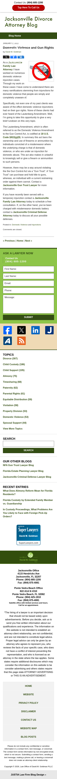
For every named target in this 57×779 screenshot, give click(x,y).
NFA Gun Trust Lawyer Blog (18, 465)
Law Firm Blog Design (27, 774)
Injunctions (36, 225)
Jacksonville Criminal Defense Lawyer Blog (27, 477)
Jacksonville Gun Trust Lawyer (20, 185)
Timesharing (12, 382)
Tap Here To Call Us (28, 7)
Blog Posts (28, 737)
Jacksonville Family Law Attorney (12, 66)
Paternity (10, 388)
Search (28, 450)
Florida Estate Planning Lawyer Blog (23, 471)
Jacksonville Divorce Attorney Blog (28, 22)
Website (28, 694)
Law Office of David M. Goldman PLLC (36, 766)
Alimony (10, 376)
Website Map (28, 728)
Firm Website (16, 42)
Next (28, 241)
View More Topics (13, 428)
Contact (15, 62)
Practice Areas (17, 49)
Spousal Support (14, 423)
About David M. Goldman (22, 55)
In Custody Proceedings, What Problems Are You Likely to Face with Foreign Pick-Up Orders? (27, 513)
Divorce (10, 358)
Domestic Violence (19, 225)
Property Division (15, 411)
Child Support (14, 370)
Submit (28, 317)
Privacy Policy (28, 703)
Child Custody (14, 364)
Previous (9, 241)
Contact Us (28, 720)
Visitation (10, 405)
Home (20, 241)
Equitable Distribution (17, 399)
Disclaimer (28, 711)
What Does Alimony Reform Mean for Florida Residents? (27, 493)
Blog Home (15, 35)
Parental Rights (14, 393)
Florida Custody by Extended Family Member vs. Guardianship (28, 502)
